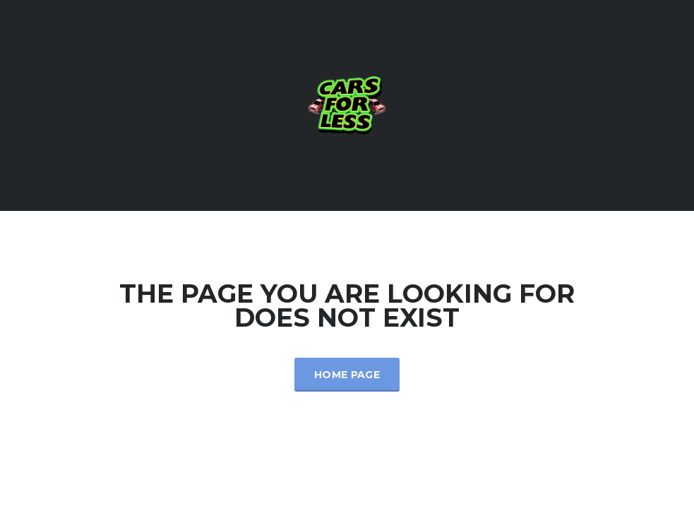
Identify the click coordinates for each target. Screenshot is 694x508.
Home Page (347, 374)
